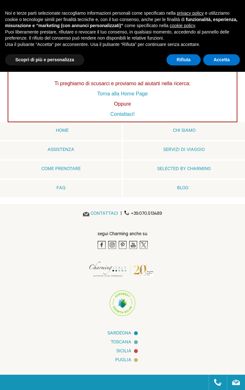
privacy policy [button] (190, 13)
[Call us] (215, 382)
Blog (183, 188)
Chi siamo (184, 131)
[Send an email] (104, 214)
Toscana (121, 342)
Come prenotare (61, 169)
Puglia (123, 360)
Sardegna (119, 333)
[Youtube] (133, 245)
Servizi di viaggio (184, 150)
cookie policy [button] (182, 25)
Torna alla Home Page (122, 93)
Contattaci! (122, 114)
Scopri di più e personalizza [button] (44, 59)
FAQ (60, 188)
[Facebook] (102, 245)
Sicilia (123, 351)
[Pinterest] (123, 245)
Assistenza (61, 150)
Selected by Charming (184, 169)
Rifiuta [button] (184, 59)
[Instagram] (112, 245)
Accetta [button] (221, 59)
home (62, 131)
